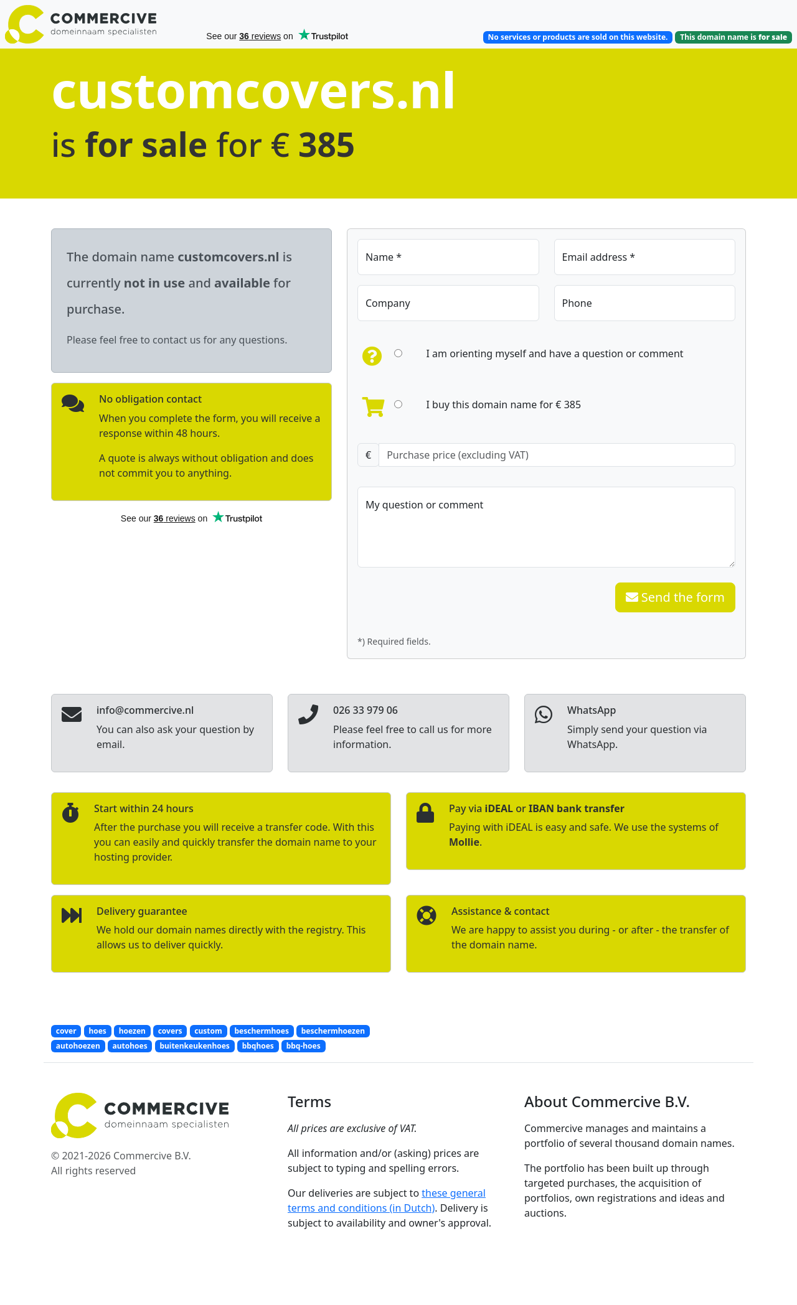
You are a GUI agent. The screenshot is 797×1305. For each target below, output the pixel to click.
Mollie (464, 842)
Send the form (675, 597)
